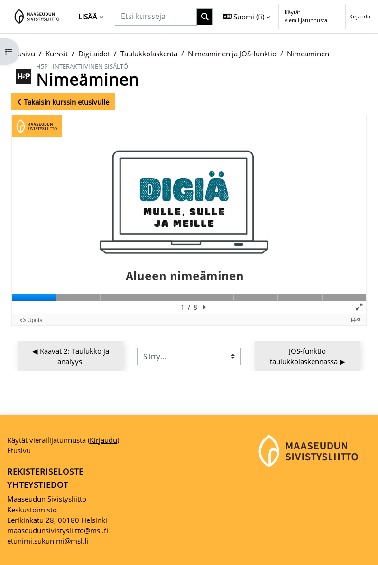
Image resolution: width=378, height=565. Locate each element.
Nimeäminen (308, 53)
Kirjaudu (360, 16)
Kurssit (57, 53)
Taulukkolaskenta (148, 53)
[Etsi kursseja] (156, 16)
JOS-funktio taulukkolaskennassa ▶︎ (307, 356)
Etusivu (23, 53)
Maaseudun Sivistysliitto (46, 498)
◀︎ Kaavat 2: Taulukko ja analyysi (71, 356)
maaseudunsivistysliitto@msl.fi (57, 530)
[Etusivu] (37, 16)
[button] (247, 16)
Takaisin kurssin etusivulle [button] (63, 102)
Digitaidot (94, 53)
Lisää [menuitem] (87, 16)
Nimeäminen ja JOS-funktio (232, 53)
